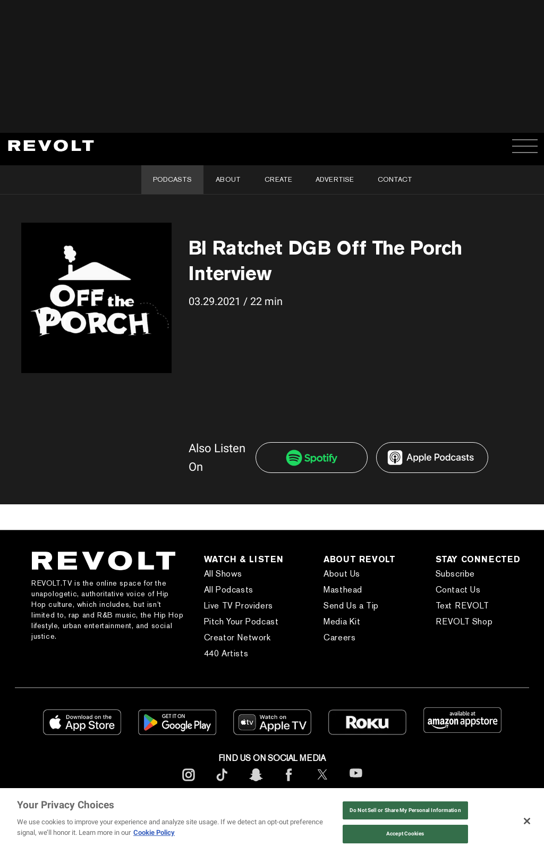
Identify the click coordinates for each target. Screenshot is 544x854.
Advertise (335, 179)
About (228, 179)
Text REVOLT (462, 605)
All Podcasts (228, 589)
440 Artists (226, 653)
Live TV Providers (238, 605)
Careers (339, 637)
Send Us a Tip (351, 605)
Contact (395, 179)
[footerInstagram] (188, 783)
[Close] (527, 821)
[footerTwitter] (322, 783)
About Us (342, 573)
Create (278, 179)
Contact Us (458, 589)
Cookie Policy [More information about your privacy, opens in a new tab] (154, 832)
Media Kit (342, 621)
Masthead (343, 589)
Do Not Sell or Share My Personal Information (405, 810)
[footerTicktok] (222, 783)
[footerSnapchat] (255, 783)
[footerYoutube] (356, 784)
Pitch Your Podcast (241, 621)
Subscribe (455, 573)
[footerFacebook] (289, 783)
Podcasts (172, 179)
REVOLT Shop (464, 621)
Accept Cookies (405, 833)
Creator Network (237, 637)
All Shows (223, 573)
